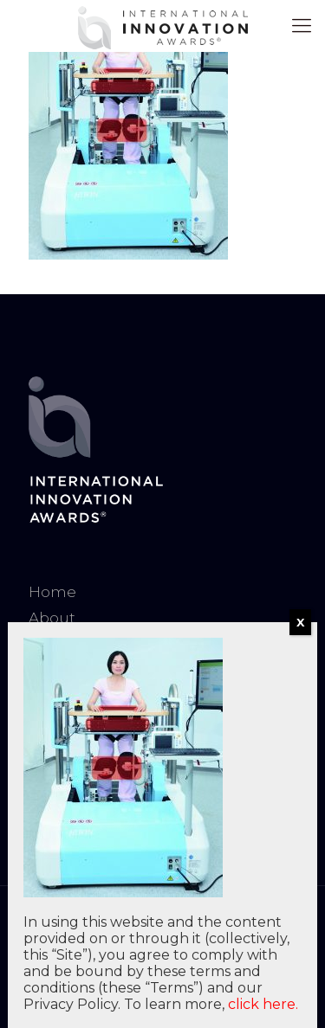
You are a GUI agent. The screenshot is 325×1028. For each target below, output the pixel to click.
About (52, 617)
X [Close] (300, 622)
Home (52, 592)
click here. (263, 1004)
